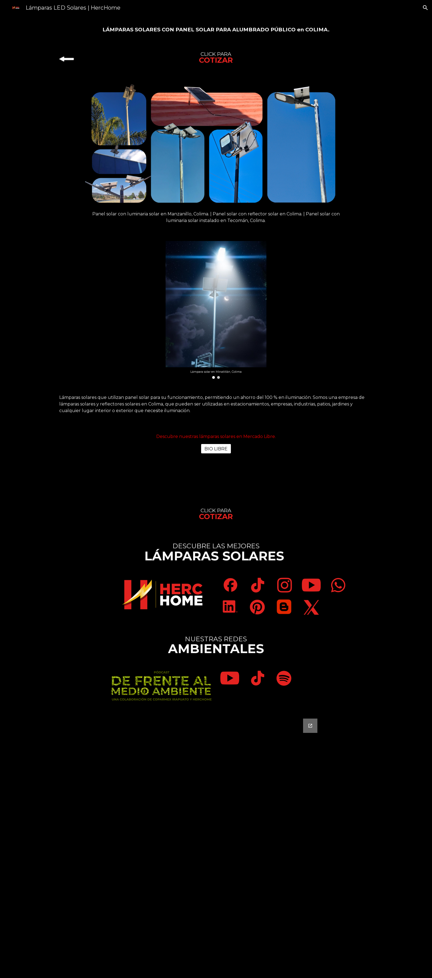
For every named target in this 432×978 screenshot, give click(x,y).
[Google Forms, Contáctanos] (216, 845)
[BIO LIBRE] (216, 449)
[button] (425, 7)
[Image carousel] (216, 310)
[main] (216, 29)
